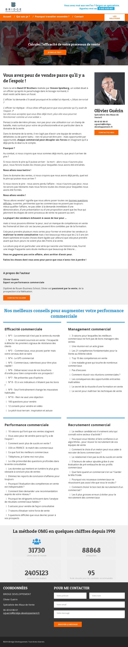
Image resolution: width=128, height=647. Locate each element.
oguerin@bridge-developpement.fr (103, 125)
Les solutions (114, 17)
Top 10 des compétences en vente (89, 358)
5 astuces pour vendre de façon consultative (31, 506)
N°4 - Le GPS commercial (21, 358)
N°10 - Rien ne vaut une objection (25, 397)
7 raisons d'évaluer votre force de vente (29, 510)
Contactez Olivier (16, 298)
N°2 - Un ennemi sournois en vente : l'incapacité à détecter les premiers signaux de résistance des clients (31, 343)
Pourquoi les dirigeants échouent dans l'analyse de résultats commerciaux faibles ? (31, 500)
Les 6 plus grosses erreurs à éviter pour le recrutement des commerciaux (92, 496)
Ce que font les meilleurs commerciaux (28, 452)
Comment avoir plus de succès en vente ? (29, 443)
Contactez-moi (106, 132)
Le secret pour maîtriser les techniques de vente (97, 391)
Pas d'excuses (79, 370)
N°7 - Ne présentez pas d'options (25, 377)
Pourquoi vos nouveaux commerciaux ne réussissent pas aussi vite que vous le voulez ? (92, 481)
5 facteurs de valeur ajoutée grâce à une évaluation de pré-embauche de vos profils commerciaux (91, 464)
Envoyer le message (68, 624)
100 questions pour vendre (22, 401)
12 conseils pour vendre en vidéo (25, 406)
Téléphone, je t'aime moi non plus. (26, 456)
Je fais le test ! (55, 52)
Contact (79, 16)
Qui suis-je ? (23, 16)
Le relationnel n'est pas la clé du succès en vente (97, 457)
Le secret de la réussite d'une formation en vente (97, 386)
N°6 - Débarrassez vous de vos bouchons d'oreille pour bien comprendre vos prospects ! (29, 372)
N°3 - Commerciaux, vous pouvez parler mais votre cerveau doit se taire (30, 352)
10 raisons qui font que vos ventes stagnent (31, 431)
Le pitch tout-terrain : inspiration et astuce (30, 410)
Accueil (7, 16)
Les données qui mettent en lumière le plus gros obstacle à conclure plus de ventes (32, 470)
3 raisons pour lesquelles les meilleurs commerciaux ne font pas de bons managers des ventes (93, 338)
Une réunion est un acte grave (87, 346)
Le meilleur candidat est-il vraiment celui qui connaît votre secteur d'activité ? (92, 433)
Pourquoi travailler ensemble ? (52, 16)
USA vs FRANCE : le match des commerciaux (30, 447)
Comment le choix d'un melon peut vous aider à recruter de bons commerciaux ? (94, 451)
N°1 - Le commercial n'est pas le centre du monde (34, 335)
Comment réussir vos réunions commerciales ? (96, 374)
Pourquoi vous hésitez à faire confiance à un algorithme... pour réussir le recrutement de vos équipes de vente (93, 442)
